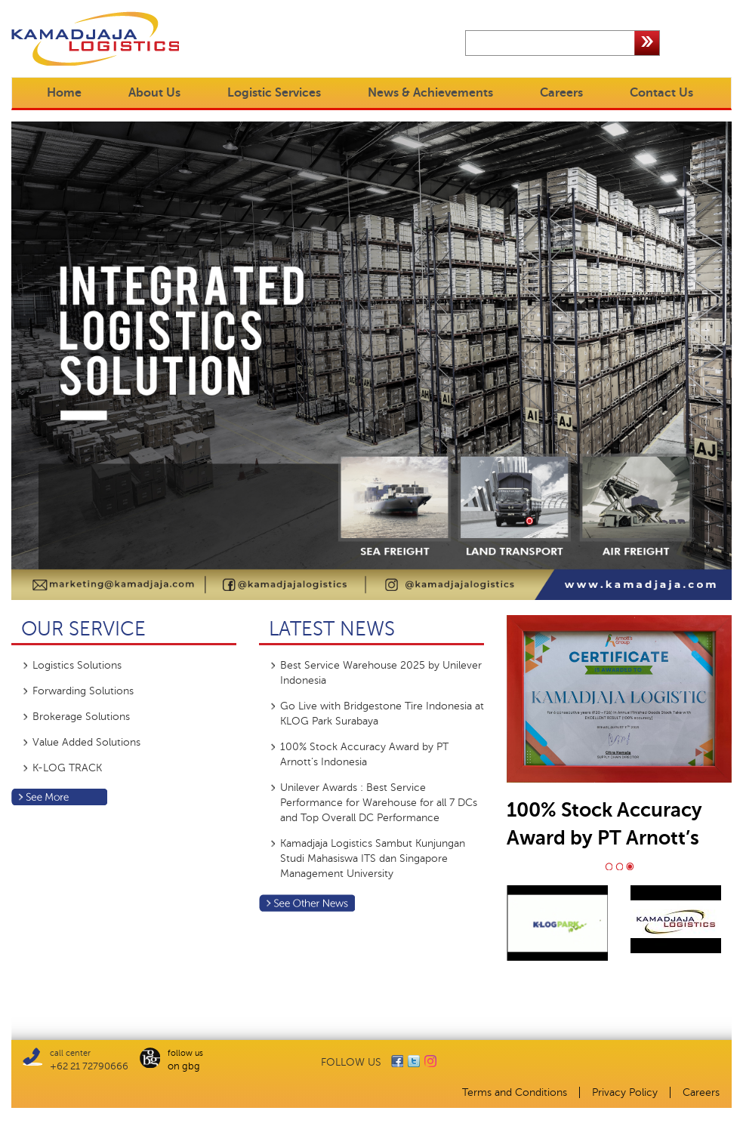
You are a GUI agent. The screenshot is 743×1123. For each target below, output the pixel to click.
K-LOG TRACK (67, 768)
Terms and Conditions (514, 1092)
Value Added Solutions (86, 742)
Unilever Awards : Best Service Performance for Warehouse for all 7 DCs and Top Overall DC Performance (378, 802)
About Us (154, 93)
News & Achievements (430, 93)
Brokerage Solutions (81, 716)
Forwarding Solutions (83, 691)
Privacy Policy (625, 1092)
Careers (561, 93)
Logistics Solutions (77, 665)
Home (64, 93)
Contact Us (661, 93)
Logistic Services (274, 93)
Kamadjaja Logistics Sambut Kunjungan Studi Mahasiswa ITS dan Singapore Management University (372, 858)
